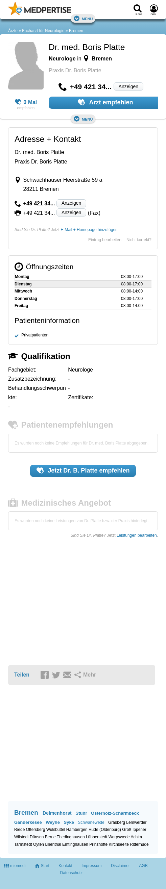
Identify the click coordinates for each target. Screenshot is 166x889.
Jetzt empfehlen (83, 470)
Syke (69, 822)
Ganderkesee (28, 822)
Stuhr (81, 813)
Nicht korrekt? (138, 239)
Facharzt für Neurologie (43, 30)
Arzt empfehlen (105, 102)
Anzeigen (128, 86)
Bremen (76, 30)
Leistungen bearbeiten (137, 535)
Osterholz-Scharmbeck (115, 813)
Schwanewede (91, 822)
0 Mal (26, 102)
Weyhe (53, 822)
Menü (83, 18)
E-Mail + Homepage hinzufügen (89, 229)
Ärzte (13, 30)
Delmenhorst (57, 813)
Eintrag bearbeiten (104, 239)
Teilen (21, 675)
